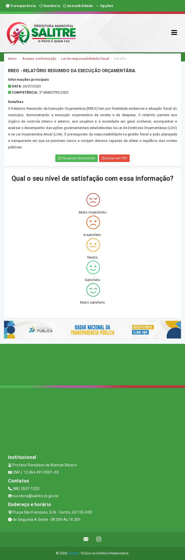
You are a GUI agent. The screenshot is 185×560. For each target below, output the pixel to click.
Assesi (73, 553)
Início (12, 59)
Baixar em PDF (114, 158)
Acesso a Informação (39, 59)
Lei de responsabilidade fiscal (85, 59)
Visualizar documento (76, 158)
